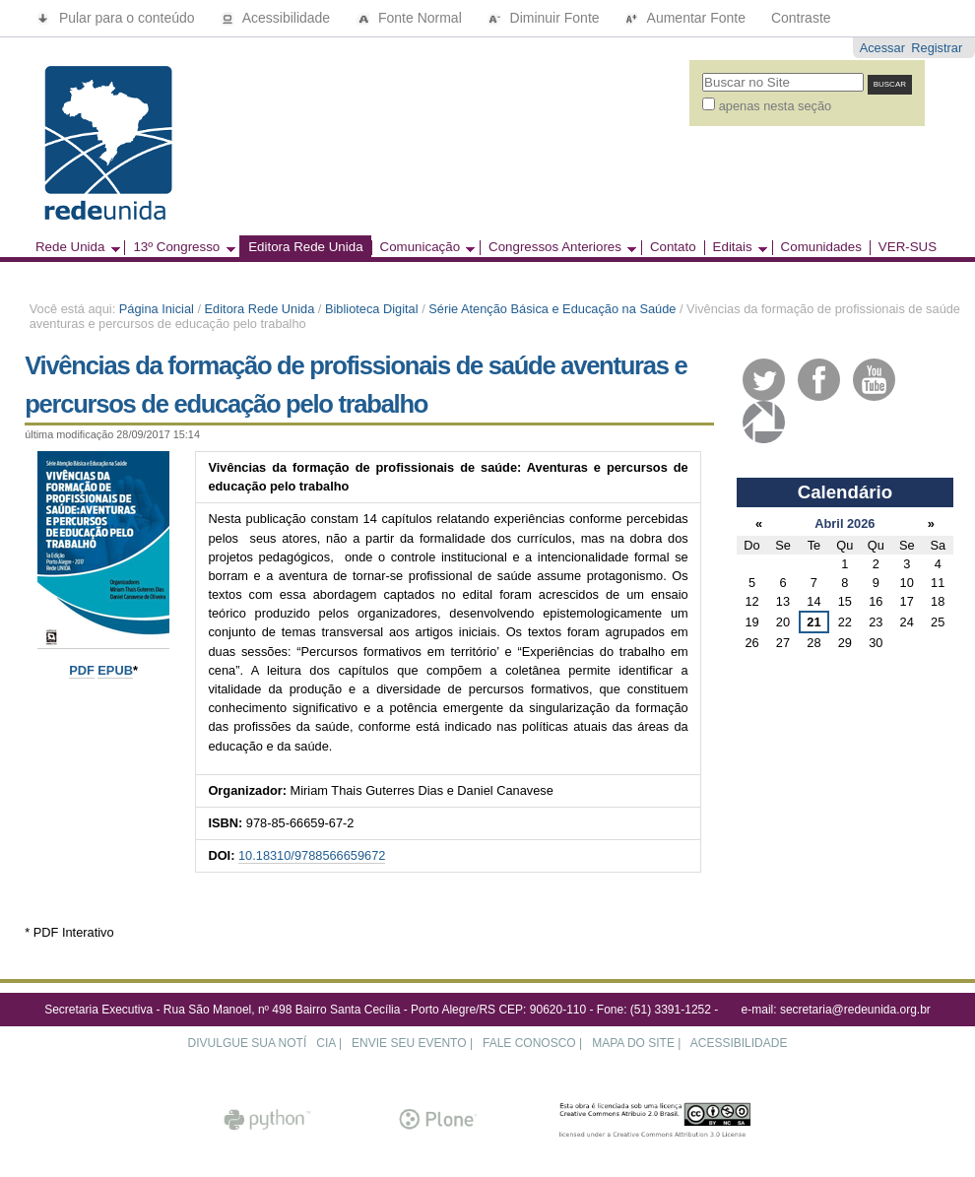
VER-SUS (907, 247)
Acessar (882, 47)
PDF (82, 670)
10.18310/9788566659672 (311, 855)
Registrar (936, 47)
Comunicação (423, 247)
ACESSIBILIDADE (739, 1043)
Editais (735, 247)
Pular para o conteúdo (117, 18)
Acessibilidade (278, 18)
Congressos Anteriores (558, 247)
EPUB (115, 670)
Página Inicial (156, 308)
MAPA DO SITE (633, 1043)
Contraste (801, 18)
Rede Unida (74, 247)
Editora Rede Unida (305, 247)
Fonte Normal (411, 18)
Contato (673, 247)
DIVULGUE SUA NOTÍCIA (262, 1043)
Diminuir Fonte (546, 18)
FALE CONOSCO (529, 1043)
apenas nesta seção (775, 105)
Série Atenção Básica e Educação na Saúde (552, 308)
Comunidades (821, 247)
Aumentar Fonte (686, 18)
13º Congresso (179, 247)
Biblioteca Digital (372, 308)
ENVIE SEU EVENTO (409, 1043)
